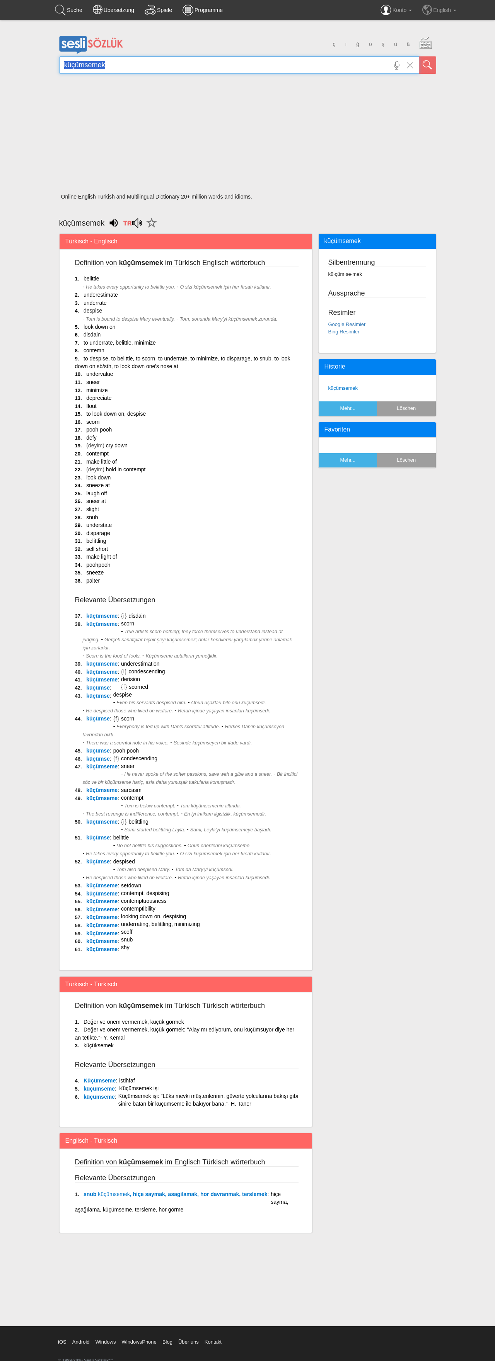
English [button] (439, 10)
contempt (97, 453)
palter (93, 581)
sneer (93, 382)
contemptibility (138, 909)
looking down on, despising (153, 916)
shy (125, 947)
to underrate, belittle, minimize (120, 343)
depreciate (98, 398)
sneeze (95, 572)
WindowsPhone (138, 1342)
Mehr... (347, 408)
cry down (117, 445)
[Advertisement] (247, 136)
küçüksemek (99, 1045)
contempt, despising (145, 893)
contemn (94, 350)
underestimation (140, 664)
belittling (96, 541)
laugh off (96, 493)
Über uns (188, 1342)
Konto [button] (396, 10)
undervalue (99, 374)
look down (98, 477)
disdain (92, 334)
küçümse (98, 688)
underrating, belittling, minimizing (160, 924)
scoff (126, 932)
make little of (101, 462)
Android (81, 1342)
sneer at (96, 501)
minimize (97, 390)
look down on (100, 327)
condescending (146, 671)
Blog (167, 1342)
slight (92, 509)
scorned (138, 687)
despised (124, 861)
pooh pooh (99, 429)
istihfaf (127, 1080)
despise (93, 311)
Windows (106, 1342)
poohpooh (98, 565)
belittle (91, 278)
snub (92, 517)
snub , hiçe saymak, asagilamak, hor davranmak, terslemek (175, 1194)
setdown (131, 885)
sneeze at (98, 485)
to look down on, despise (116, 414)
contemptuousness (144, 901)
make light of (101, 557)
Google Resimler (347, 324)
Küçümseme (100, 1080)
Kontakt (213, 1342)
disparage (98, 533)
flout (91, 406)
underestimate (101, 295)
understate (99, 525)
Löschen (406, 408)
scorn (92, 422)
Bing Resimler (344, 332)
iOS (62, 1342)
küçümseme (102, 616)
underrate (95, 303)
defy (91, 438)
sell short (97, 549)
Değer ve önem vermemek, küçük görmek (134, 1022)
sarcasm (131, 790)
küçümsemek (343, 388)
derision (130, 679)
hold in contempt (126, 469)
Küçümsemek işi (139, 1088)
